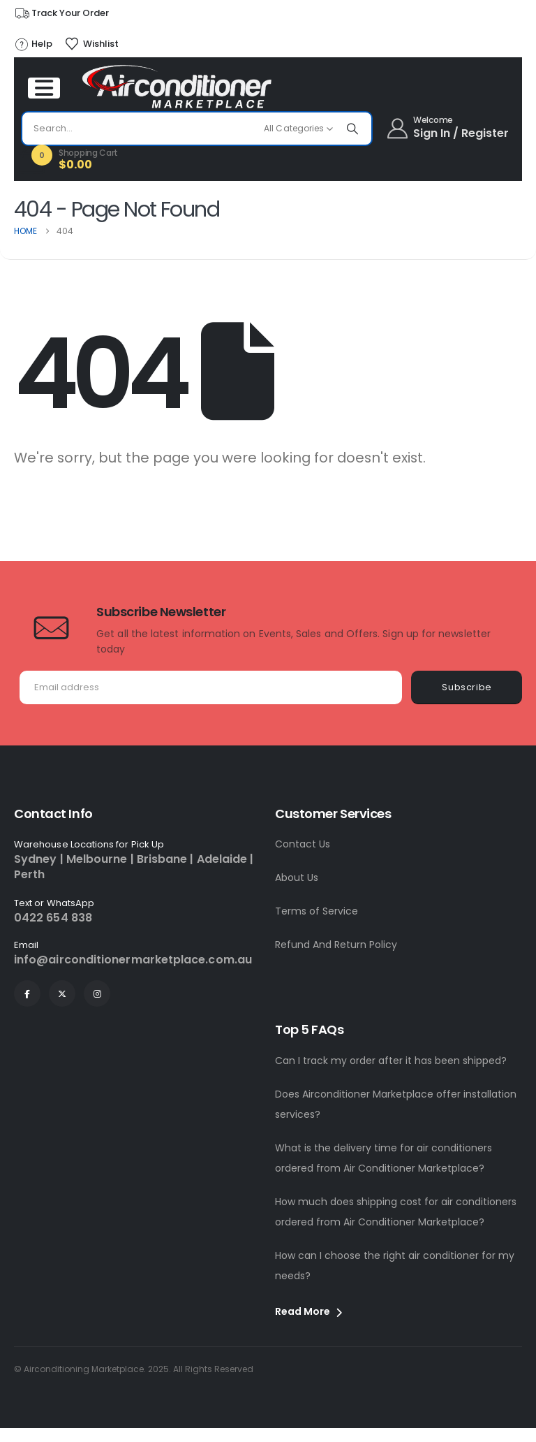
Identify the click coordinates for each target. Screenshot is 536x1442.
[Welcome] (448, 128)
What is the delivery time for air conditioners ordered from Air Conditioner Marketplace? (383, 1158)
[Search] (352, 128)
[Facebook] (27, 993)
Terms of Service (316, 911)
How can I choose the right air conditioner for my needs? (394, 1265)
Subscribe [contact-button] (467, 687)
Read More (308, 1311)
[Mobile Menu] (44, 88)
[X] (62, 993)
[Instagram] (97, 993)
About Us (296, 877)
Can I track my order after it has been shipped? (391, 1061)
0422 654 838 (53, 918)
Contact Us (302, 844)
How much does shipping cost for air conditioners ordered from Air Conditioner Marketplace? (395, 1212)
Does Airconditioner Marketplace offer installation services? (395, 1104)
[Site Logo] (177, 86)
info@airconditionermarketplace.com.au (133, 960)
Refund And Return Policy (336, 945)
